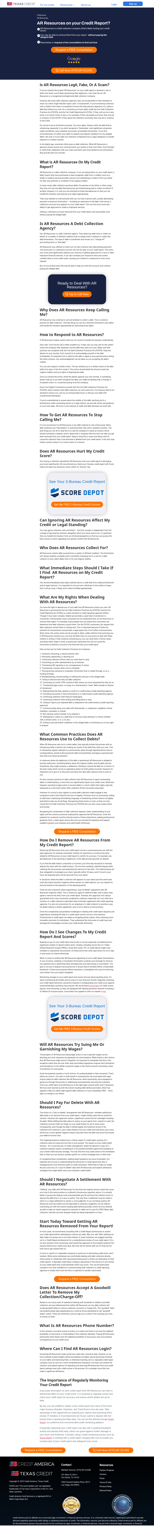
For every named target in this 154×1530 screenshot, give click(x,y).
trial (104, 992)
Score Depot (94, 986)
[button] (42, 18)
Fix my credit (47, 5)
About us (86, 5)
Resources (67, 5)
